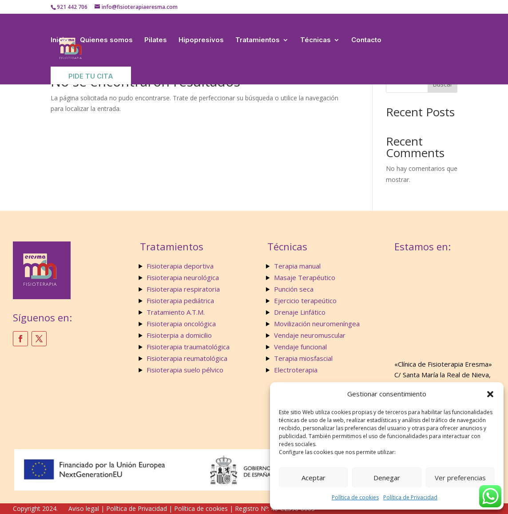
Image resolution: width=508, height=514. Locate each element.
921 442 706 (72, 7)
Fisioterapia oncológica (181, 323)
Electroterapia (296, 369)
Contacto (366, 40)
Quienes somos (106, 40)
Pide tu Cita (90, 76)
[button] (490, 394)
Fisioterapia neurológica (183, 277)
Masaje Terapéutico (304, 277)
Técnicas (315, 40)
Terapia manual (297, 265)
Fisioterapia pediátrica (180, 300)
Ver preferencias (460, 477)
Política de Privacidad (410, 497)
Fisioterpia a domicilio (179, 335)
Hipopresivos (201, 40)
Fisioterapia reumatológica (187, 358)
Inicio (59, 40)
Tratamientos (257, 40)
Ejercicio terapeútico (305, 300)
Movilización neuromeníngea (317, 323)
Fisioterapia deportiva (180, 265)
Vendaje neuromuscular (309, 335)
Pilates (155, 40)
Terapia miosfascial (303, 358)
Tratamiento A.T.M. (176, 312)
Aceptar (313, 477)
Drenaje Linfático (299, 312)
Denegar (386, 477)
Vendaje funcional (300, 346)
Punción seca (294, 289)
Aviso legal (83, 508)
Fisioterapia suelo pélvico (185, 369)
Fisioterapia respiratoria (183, 289)
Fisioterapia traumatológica (188, 346)
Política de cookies (355, 497)
